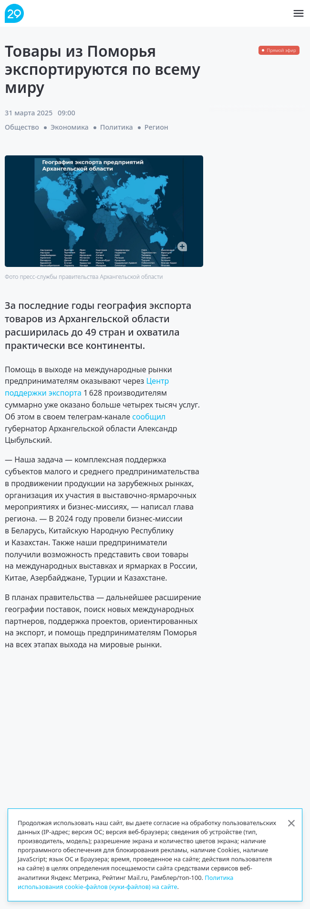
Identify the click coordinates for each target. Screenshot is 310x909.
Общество (22, 127)
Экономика (70, 127)
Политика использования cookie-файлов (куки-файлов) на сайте (125, 882)
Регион (156, 127)
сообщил (148, 416)
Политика (116, 127)
